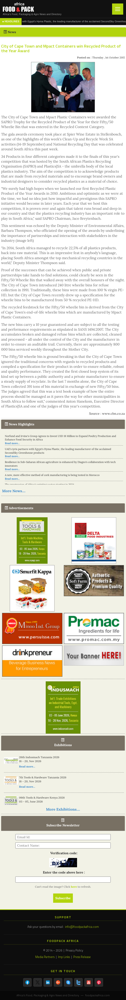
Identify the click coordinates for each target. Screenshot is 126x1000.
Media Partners (45, 957)
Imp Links (64, 957)
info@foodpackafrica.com (82, 926)
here (74, 886)
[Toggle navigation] (117, 9)
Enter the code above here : (63, 872)
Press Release (82, 957)
